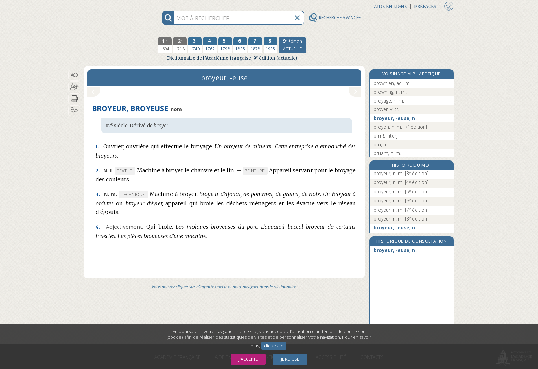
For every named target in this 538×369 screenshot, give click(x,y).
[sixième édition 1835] (240, 45)
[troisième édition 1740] (195, 45)
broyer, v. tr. (386, 109)
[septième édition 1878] (255, 45)
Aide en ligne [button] (390, 6)
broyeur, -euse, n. (395, 118)
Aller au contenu (110, 6)
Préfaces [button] (425, 6)
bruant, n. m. (387, 153)
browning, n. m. (390, 91)
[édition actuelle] (292, 45)
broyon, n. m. (400, 126)
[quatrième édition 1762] (210, 45)
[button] (74, 75)
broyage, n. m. (389, 100)
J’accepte (248, 359)
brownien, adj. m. (392, 83)
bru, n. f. (382, 144)
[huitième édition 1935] (270, 45)
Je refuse (290, 359)
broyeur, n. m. (401, 173)
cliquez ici (274, 346)
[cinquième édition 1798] (225, 45)
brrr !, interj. (386, 135)
